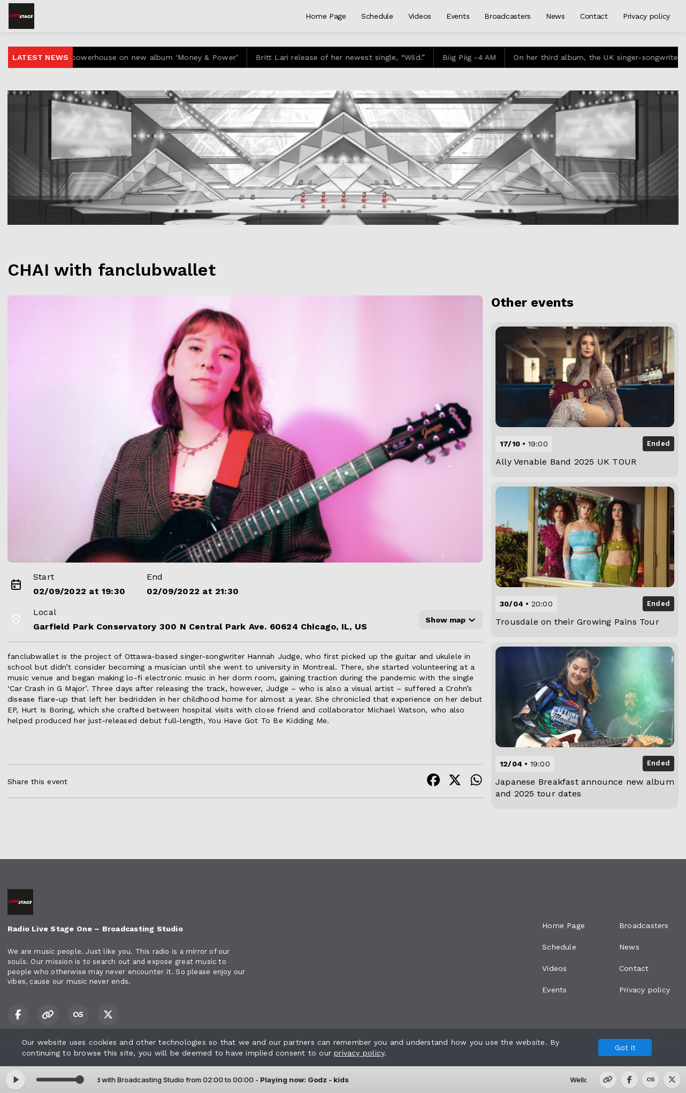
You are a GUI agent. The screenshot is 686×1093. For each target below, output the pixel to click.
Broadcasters (507, 16)
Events (457, 16)
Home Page (326, 16)
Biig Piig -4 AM (477, 57)
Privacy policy (646, 16)
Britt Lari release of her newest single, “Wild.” (348, 57)
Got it (625, 1047)
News (555, 16)
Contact (594, 16)
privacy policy (359, 1053)
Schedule (377, 16)
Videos (419, 16)
